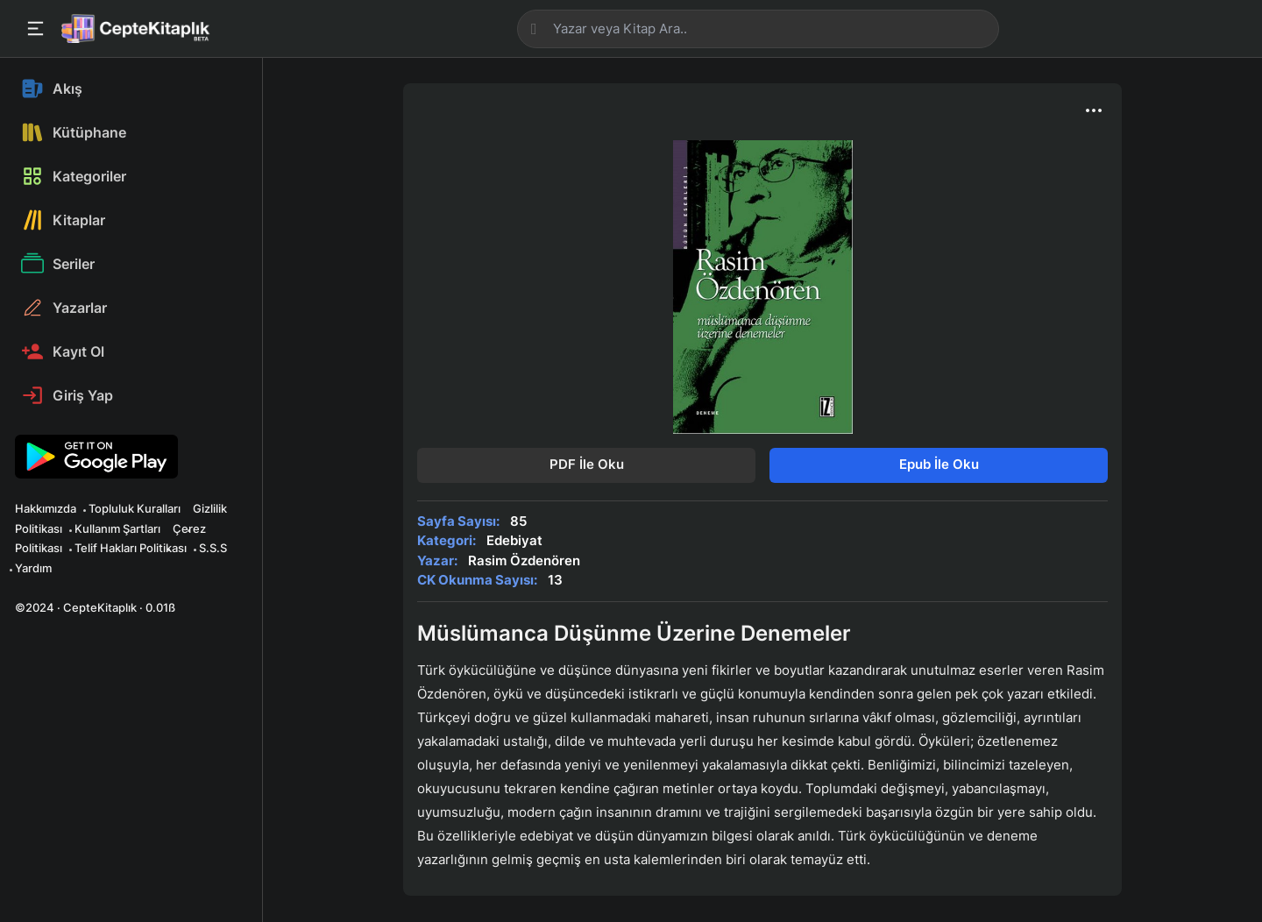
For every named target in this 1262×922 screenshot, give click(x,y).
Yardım (33, 568)
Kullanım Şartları (117, 528)
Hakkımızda (45, 508)
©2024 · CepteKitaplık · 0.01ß (95, 607)
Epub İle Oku (939, 464)
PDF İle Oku (586, 464)
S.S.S (213, 548)
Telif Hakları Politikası (130, 548)
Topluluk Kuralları (135, 508)
